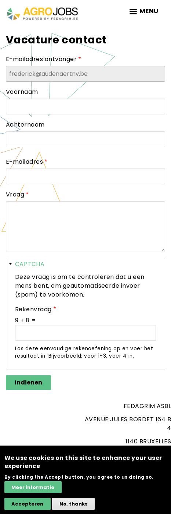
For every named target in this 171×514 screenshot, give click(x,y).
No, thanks (73, 507)
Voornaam (22, 92)
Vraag (15, 194)
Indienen (28, 382)
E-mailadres (24, 161)
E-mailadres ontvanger (41, 59)
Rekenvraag (33, 309)
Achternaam (25, 124)
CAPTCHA (29, 264)
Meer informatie (32, 491)
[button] (85, 263)
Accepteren (27, 507)
